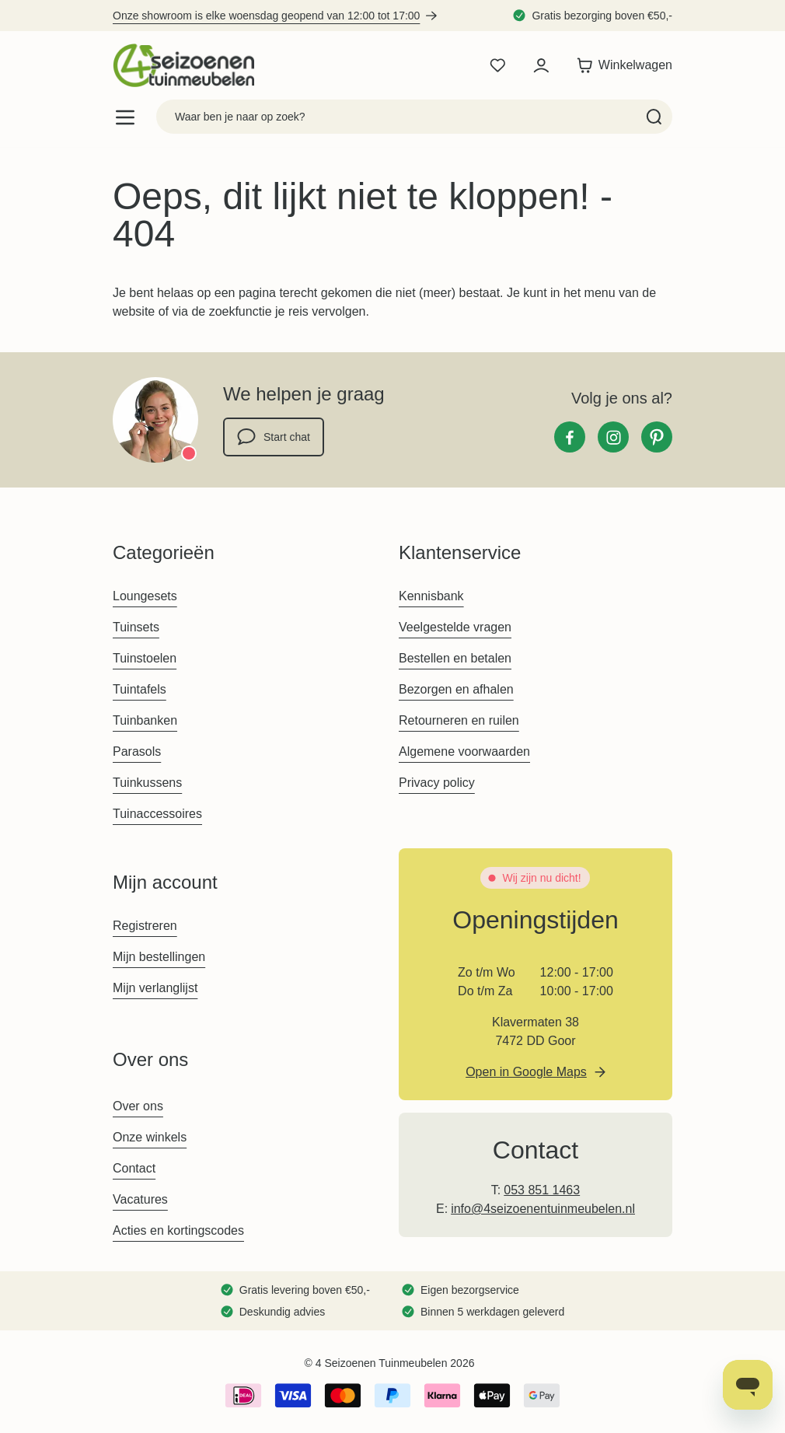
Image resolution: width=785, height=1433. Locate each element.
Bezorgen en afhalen (456, 689)
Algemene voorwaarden (464, 751)
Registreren (145, 925)
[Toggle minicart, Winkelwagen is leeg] (620, 65)
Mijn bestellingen (159, 956)
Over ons (138, 1106)
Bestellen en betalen (455, 658)
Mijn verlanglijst (155, 987)
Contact (134, 1168)
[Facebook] (569, 437)
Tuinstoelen (144, 658)
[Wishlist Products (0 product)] (497, 65)
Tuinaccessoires (157, 813)
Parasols (137, 751)
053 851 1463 (542, 1190)
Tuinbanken (145, 720)
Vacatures (140, 1199)
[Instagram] (613, 437)
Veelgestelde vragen (455, 627)
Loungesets (145, 596)
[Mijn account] (540, 65)
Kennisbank (431, 596)
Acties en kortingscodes (178, 1230)
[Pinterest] (656, 437)
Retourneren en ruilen (459, 720)
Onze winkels (150, 1137)
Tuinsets (136, 627)
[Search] (654, 117)
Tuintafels (139, 689)
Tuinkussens (147, 782)
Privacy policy (437, 782)
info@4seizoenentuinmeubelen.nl (543, 1208)
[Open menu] (125, 117)
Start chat (273, 437)
